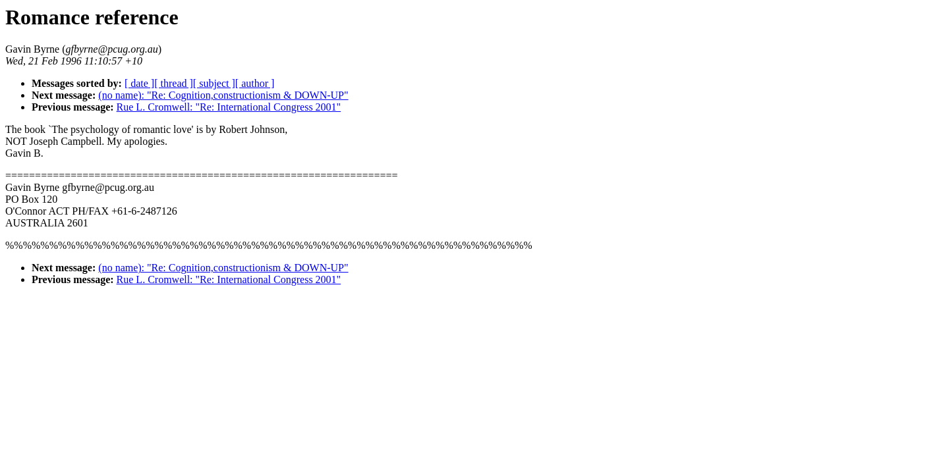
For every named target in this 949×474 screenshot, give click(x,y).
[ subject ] (214, 83)
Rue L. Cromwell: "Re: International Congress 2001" (229, 107)
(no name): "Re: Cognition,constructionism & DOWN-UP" (223, 95)
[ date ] (139, 83)
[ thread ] (173, 83)
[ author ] (255, 83)
